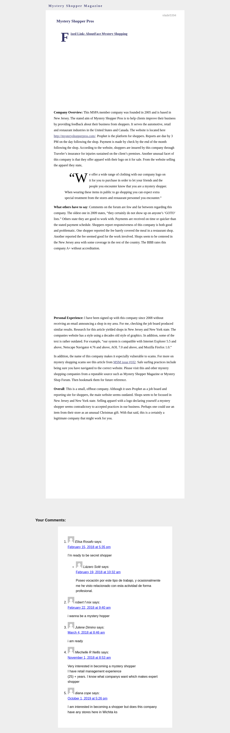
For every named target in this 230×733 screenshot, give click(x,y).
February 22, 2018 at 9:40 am (89, 607)
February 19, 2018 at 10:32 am (98, 572)
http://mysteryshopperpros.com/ (75, 136)
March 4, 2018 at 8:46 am (86, 632)
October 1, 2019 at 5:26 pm (88, 698)
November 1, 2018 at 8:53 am (89, 657)
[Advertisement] (115, 72)
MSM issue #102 (124, 362)
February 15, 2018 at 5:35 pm (89, 547)
